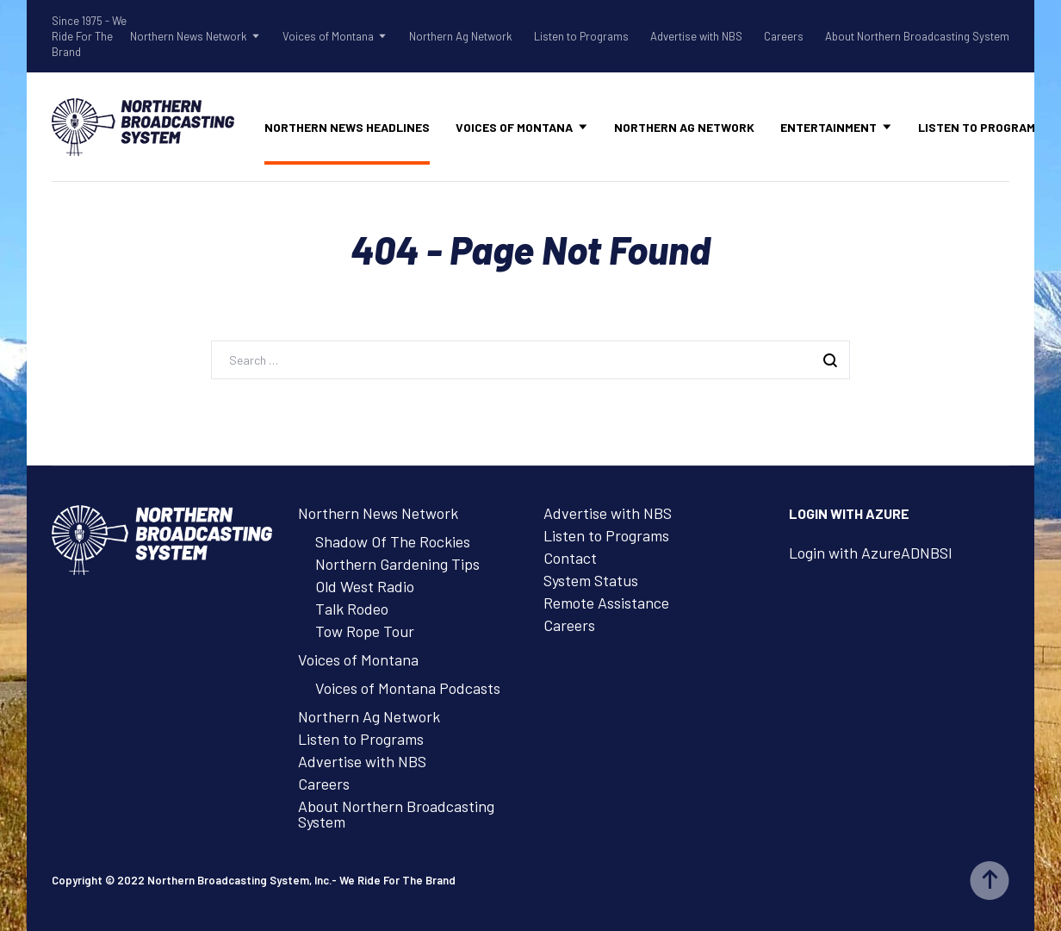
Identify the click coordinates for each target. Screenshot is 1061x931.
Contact (570, 557)
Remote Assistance (606, 602)
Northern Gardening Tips (397, 563)
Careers (784, 36)
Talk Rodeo (351, 608)
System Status (590, 580)
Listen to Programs (581, 36)
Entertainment (828, 127)
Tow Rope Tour (364, 631)
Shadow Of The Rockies (392, 541)
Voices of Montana (328, 36)
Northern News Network (188, 36)
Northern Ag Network (460, 36)
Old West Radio (364, 586)
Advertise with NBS (696, 36)
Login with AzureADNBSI (870, 552)
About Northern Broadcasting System (917, 36)
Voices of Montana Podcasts (407, 687)
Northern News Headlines (347, 127)
